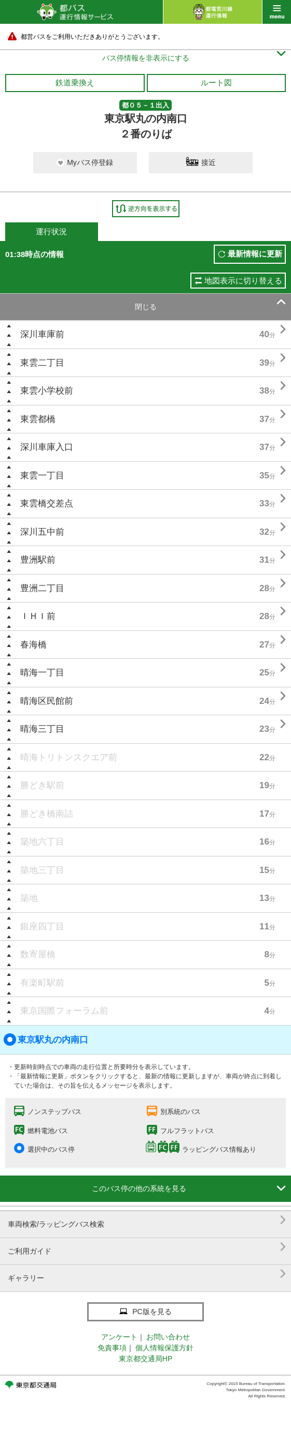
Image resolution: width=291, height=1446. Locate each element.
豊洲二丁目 (42, 588)
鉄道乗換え (75, 82)
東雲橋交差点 (46, 503)
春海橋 (33, 645)
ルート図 (216, 82)
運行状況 (51, 231)
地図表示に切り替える (243, 280)
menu (276, 12)
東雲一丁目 (42, 475)
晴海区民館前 (46, 701)
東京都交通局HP (145, 1358)
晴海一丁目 (42, 672)
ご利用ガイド (147, 1247)
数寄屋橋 (38, 954)
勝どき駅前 (42, 785)
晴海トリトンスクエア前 (68, 757)
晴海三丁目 (42, 729)
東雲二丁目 (42, 363)
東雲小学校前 (46, 391)
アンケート (119, 1337)
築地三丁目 (42, 870)
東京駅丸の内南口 (46, 1039)
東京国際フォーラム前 (64, 1011)
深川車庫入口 (46, 447)
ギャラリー (147, 1274)
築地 (29, 898)
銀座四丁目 (42, 926)
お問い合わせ (168, 1337)
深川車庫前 (42, 334)
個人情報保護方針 (164, 1348)
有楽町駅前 (42, 983)
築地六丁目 (42, 842)
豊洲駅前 (38, 560)
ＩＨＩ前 (38, 616)
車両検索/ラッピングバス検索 (147, 1220)
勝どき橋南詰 (46, 814)
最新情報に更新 (255, 253)
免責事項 (112, 1348)
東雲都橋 (38, 419)
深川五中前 (42, 532)
